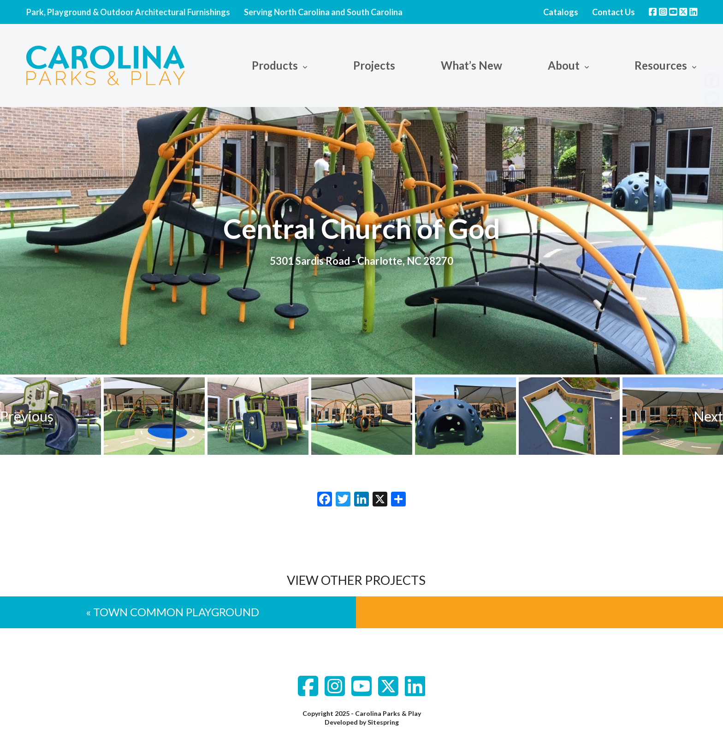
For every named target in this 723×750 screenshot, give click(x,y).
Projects (374, 65)
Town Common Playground (176, 612)
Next (708, 416)
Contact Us (613, 12)
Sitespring (383, 722)
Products (275, 65)
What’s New (471, 65)
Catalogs (560, 12)
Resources (660, 65)
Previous (26, 416)
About (564, 65)
